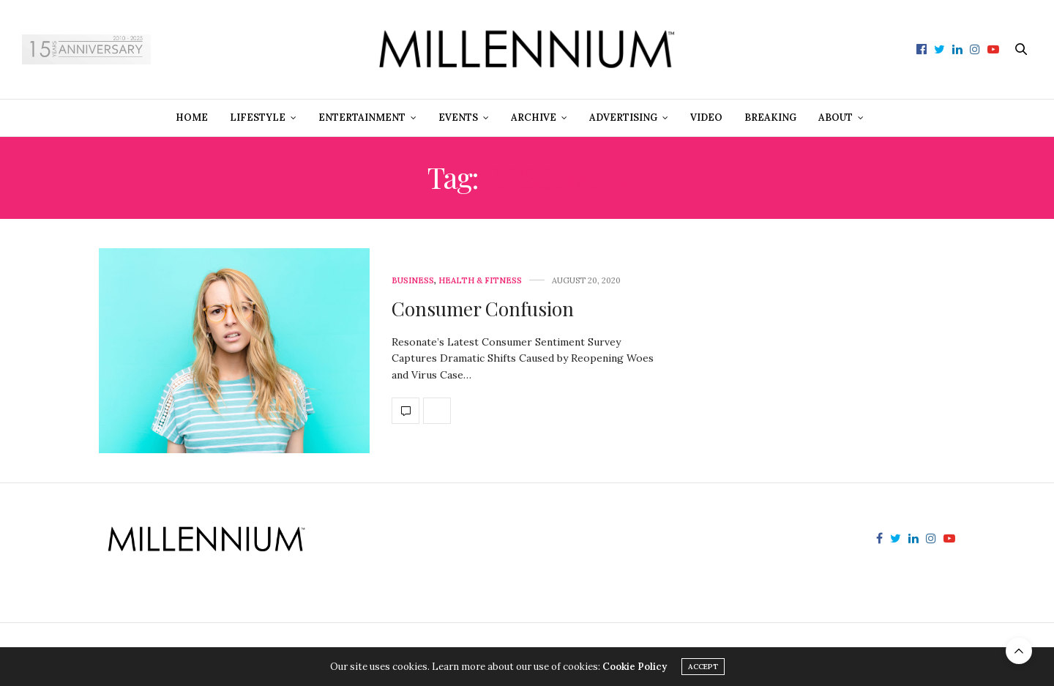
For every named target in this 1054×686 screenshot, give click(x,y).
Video (706, 117)
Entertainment (361, 117)
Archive (533, 117)
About (835, 117)
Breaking (770, 117)
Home (192, 117)
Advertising (623, 117)
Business (413, 281)
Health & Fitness (480, 281)
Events (458, 117)
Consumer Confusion (483, 308)
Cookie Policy (634, 666)
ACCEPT (703, 666)
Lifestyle (257, 117)
